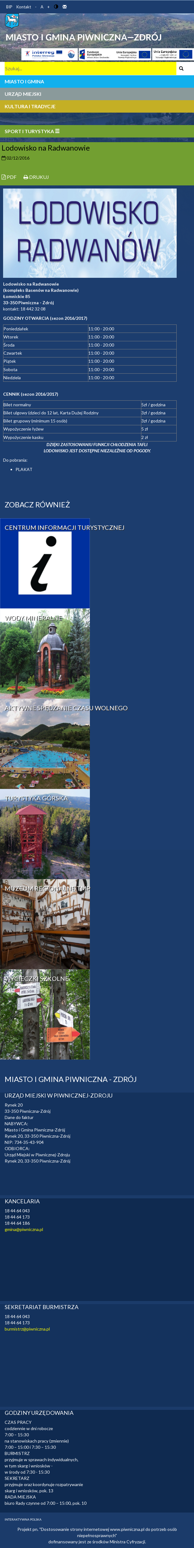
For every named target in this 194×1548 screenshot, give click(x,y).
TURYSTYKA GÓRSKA (36, 798)
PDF (9, 177)
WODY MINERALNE (33, 617)
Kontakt (23, 6)
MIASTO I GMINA (24, 81)
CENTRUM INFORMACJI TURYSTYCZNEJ (65, 527)
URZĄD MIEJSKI (23, 94)
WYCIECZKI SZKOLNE (37, 978)
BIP (9, 6)
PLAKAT (24, 469)
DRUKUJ (36, 177)
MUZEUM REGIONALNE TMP (47, 888)
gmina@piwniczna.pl (24, 1229)
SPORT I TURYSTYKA (32, 131)
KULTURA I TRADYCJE (30, 106)
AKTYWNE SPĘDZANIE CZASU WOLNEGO (66, 707)
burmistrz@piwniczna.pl (27, 1328)
